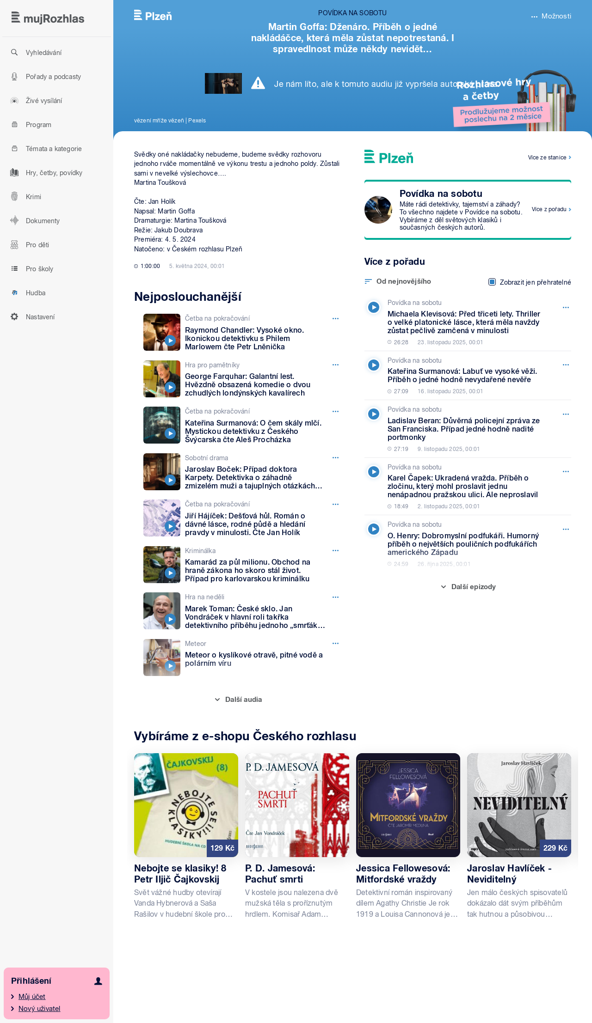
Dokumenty (33, 220)
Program (29, 124)
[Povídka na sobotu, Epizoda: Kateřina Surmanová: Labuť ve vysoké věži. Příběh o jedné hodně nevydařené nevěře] (466, 375)
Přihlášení (31, 981)
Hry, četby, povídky (45, 172)
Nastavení (31, 316)
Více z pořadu (549, 209)
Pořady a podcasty (44, 76)
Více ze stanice (547, 157)
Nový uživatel (39, 1009)
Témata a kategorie (44, 148)
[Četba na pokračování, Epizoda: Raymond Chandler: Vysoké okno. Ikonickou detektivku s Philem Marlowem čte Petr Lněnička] (242, 332)
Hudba (26, 292)
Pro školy (30, 268)
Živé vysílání (34, 100)
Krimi (24, 196)
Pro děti (28, 244)
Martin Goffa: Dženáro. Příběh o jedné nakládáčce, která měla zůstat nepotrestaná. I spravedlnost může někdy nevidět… (353, 38)
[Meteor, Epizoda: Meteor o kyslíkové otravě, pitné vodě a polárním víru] (242, 657)
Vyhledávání (34, 52)
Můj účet (32, 997)
